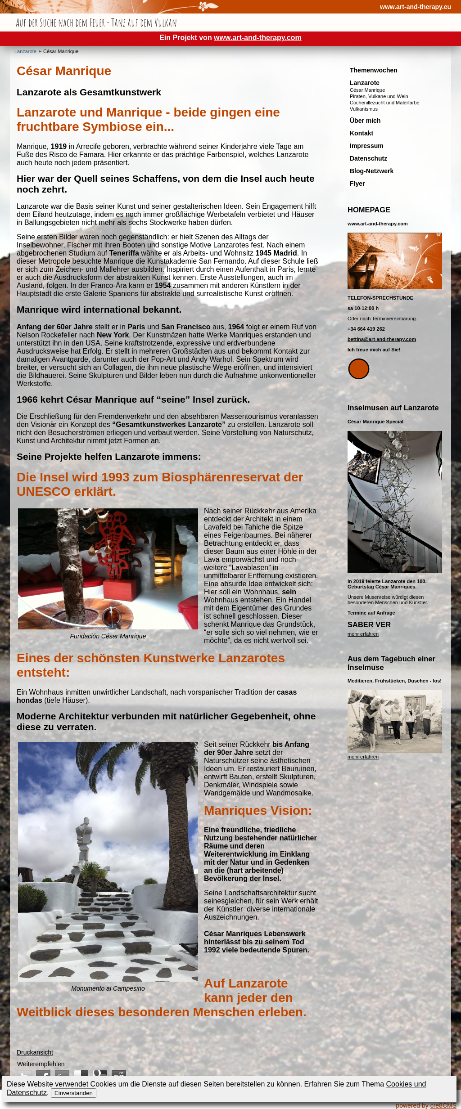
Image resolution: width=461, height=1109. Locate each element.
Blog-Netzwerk (371, 171)
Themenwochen (374, 70)
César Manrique (60, 51)
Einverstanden (73, 1093)
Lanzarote (25, 51)
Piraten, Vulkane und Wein (379, 96)
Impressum (367, 145)
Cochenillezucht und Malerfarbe (385, 102)
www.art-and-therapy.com (258, 37)
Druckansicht (35, 1052)
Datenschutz (368, 158)
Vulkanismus (364, 109)
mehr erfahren (363, 634)
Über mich (365, 120)
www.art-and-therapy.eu (415, 6)
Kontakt (361, 133)
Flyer (357, 183)
